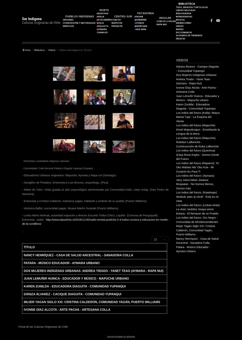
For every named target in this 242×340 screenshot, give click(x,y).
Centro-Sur (123, 16)
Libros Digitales (186, 10)
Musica (180, 19)
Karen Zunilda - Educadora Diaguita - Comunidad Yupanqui (75, 286)
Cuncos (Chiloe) (166, 21)
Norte (104, 10)
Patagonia (145, 13)
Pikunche (116, 26)
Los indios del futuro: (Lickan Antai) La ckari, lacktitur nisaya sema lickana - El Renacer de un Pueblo (198, 209)
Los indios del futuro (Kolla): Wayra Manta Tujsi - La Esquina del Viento (198, 117)
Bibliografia (183, 13)
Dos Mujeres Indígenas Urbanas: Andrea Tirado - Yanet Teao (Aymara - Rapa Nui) (93, 270)
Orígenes (68, 19)
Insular (165, 18)
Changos (102, 32)
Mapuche (116, 22)
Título (29, 247)
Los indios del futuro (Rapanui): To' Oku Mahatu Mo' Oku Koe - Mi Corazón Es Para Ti (197, 167)
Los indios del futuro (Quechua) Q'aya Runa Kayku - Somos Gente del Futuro (197, 154)
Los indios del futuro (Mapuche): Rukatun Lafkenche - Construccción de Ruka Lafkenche (197, 142)
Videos (180, 26)
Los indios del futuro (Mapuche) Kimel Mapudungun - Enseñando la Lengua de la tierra (198, 129)
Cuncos (116, 19)
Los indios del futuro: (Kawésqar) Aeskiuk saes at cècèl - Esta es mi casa (197, 196)
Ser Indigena (32, 19)
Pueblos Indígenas (79, 16)
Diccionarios (184, 32)
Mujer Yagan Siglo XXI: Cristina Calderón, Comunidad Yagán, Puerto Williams (92, 302)
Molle (100, 22)
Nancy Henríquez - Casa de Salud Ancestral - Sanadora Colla (78, 255)
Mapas (180, 29)
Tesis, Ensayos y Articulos (192, 7)
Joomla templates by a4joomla (121, 336)
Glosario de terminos (189, 35)
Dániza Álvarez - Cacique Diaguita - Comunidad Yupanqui (72, 294)
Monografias (184, 16)
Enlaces (180, 38)
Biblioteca (187, 3)
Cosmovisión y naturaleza (79, 22)
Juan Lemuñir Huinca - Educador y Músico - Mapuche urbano (76, 278)
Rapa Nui (161, 24)
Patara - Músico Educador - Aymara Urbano (62, 263)
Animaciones (183, 22)
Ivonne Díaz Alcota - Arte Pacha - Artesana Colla (67, 309)
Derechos (68, 26)
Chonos (139, 22)
